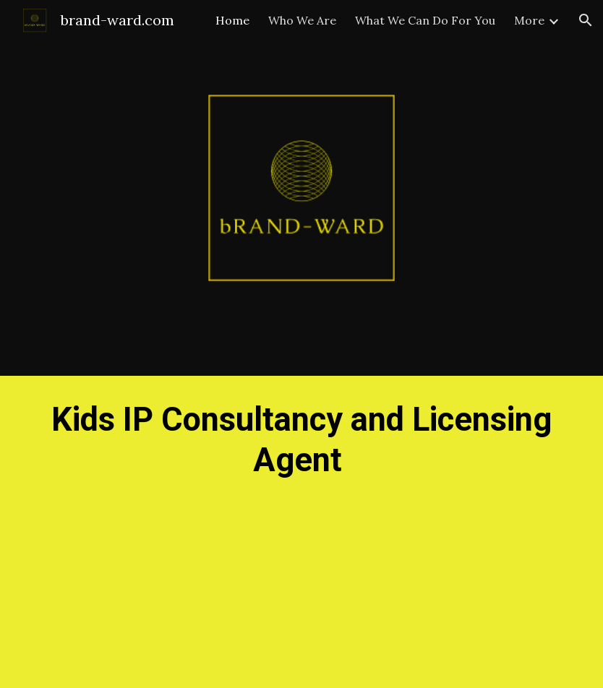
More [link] (529, 20)
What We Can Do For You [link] (425, 20)
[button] (585, 20)
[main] (301, 532)
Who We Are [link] (302, 20)
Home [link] (232, 20)
